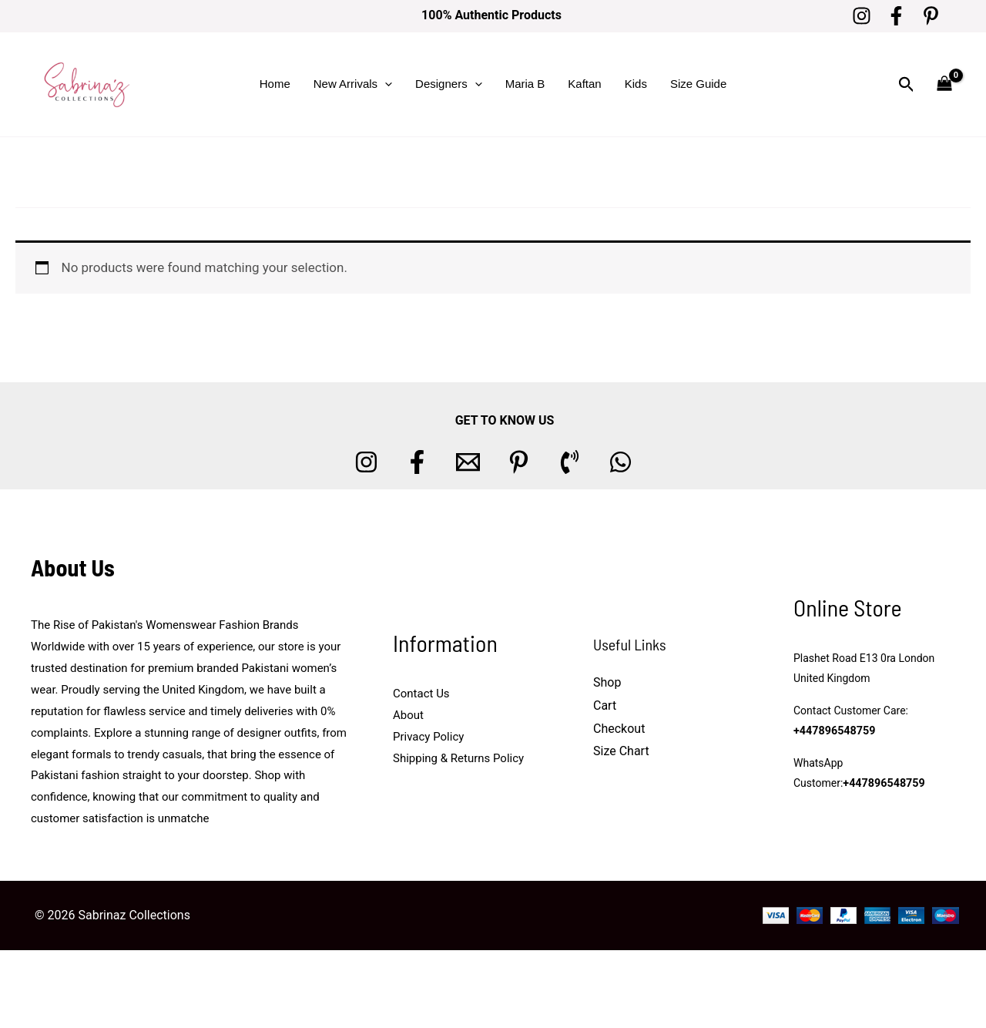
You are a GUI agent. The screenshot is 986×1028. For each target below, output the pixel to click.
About (408, 715)
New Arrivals (353, 84)
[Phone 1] (570, 462)
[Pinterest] (931, 15)
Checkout (619, 728)
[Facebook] (896, 15)
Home (275, 83)
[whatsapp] (620, 462)
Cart (604, 705)
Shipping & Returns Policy (458, 758)
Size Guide (698, 83)
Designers (448, 84)
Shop (607, 682)
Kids (636, 83)
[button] (384, 84)
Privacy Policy (428, 737)
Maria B (525, 83)
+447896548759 (833, 730)
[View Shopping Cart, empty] (944, 84)
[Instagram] (861, 15)
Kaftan (584, 83)
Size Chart (621, 751)
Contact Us (421, 693)
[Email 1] (468, 462)
